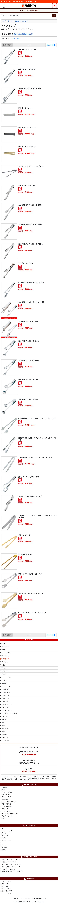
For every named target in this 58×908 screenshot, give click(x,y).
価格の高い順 (29, 34)
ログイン (3, 1)
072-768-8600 (29, 754)
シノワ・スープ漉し (7, 831)
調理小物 (4, 847)
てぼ (3, 843)
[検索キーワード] (27, 15)
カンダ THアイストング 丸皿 (28, 399)
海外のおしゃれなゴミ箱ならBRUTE (12, 871)
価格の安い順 (19, 34)
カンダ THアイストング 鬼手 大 (28, 360)
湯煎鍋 (4, 850)
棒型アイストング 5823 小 (27, 69)
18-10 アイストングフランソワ (28, 477)
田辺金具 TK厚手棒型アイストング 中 (31, 283)
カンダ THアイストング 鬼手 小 (28, 341)
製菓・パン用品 (6, 794)
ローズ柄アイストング (25, 263)
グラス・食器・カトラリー (9, 802)
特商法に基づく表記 (40, 898)
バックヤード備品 (7, 806)
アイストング (24, 21)
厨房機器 (4, 787)
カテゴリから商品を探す (29, 10)
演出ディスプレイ (7, 816)
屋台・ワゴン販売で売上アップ (11, 867)
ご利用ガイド (29, 879)
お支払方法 (5, 886)
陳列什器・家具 (6, 797)
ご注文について (6, 881)
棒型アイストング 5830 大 (27, 50)
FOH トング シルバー (25, 108)
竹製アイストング (24, 535)
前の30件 (7, 45)
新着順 (11, 34)
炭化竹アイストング (25, 554)
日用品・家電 (5, 809)
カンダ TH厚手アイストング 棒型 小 (30, 205)
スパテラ (4, 845)
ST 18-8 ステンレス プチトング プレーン (32, 613)
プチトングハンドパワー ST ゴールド (30, 593)
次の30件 (51, 45)
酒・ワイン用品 (13, 21)
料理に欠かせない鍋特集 (9, 862)
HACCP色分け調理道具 (8, 869)
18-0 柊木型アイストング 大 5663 (29, 88)
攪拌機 (4, 833)
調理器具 (4, 790)
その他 (4, 818)
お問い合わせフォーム (29, 762)
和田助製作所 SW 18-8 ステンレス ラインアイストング (36, 418)
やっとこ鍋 (5, 835)
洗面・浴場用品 (6, 804)
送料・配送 (5, 884)
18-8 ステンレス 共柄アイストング (30, 496)
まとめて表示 (15, 38)
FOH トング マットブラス (27, 147)
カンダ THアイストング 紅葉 (28, 380)
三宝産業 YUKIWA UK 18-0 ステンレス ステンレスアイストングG (37, 516)
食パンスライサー (7, 840)
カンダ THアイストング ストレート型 (31, 302)
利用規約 (16, 898)
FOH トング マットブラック (27, 127)
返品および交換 (6, 889)
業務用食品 (5, 799)
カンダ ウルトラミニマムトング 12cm (31, 166)
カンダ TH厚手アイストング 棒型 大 (30, 244)
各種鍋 (4, 838)
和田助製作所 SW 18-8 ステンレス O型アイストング (35, 457)
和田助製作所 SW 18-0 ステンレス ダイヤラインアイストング (37, 439)
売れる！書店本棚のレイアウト (11, 860)
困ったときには (6, 893)
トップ (4, 21)
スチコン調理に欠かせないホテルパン (13, 864)
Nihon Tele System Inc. (29, 902)
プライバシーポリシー (26, 898)
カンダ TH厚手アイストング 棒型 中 (30, 224)
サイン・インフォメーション (10, 814)
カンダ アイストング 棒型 (26, 185)
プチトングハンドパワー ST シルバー (30, 574)
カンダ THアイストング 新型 (28, 321)
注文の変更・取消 (7, 891)
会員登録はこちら (31, 1)
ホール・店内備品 (7, 792)
